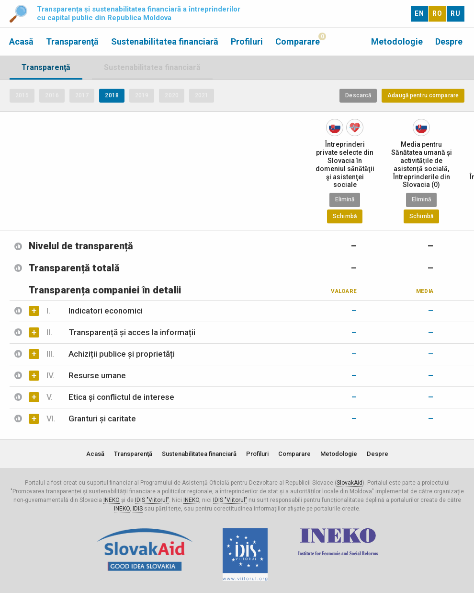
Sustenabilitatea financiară (164, 41)
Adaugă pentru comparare (423, 95)
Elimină (345, 199)
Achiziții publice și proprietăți (110, 354)
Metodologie (397, 41)
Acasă (21, 41)
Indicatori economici (94, 310)
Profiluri (247, 41)
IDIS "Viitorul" (152, 500)
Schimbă (345, 216)
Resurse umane (86, 375)
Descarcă (358, 95)
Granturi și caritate (91, 418)
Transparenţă (72, 41)
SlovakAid (349, 482)
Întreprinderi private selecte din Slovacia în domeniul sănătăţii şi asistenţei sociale (345, 164)
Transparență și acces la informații (120, 332)
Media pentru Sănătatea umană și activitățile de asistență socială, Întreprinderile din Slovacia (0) (421, 164)
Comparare (297, 41)
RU (456, 13)
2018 (111, 95)
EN (419, 13)
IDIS (138, 508)
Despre (449, 41)
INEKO (111, 500)
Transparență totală (74, 268)
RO (437, 13)
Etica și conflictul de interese (110, 397)
